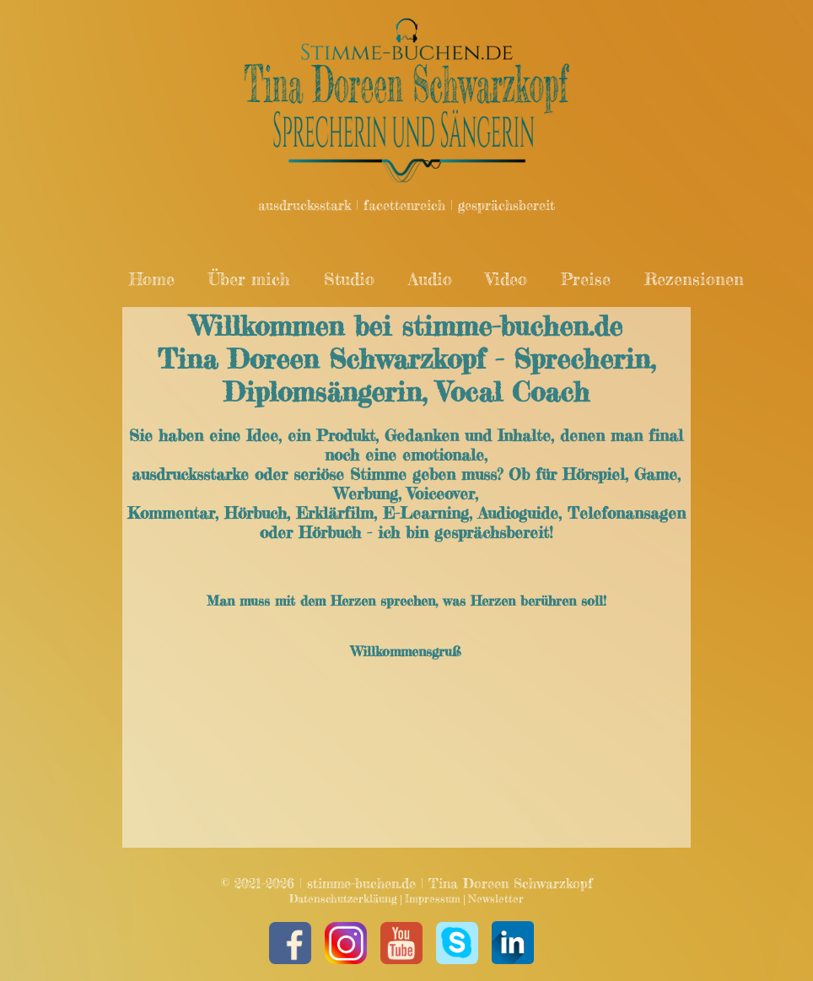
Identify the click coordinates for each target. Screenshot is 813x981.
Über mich (249, 278)
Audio (430, 278)
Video (506, 278)
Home (152, 278)
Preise (586, 278)
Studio (349, 278)
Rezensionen (694, 278)
